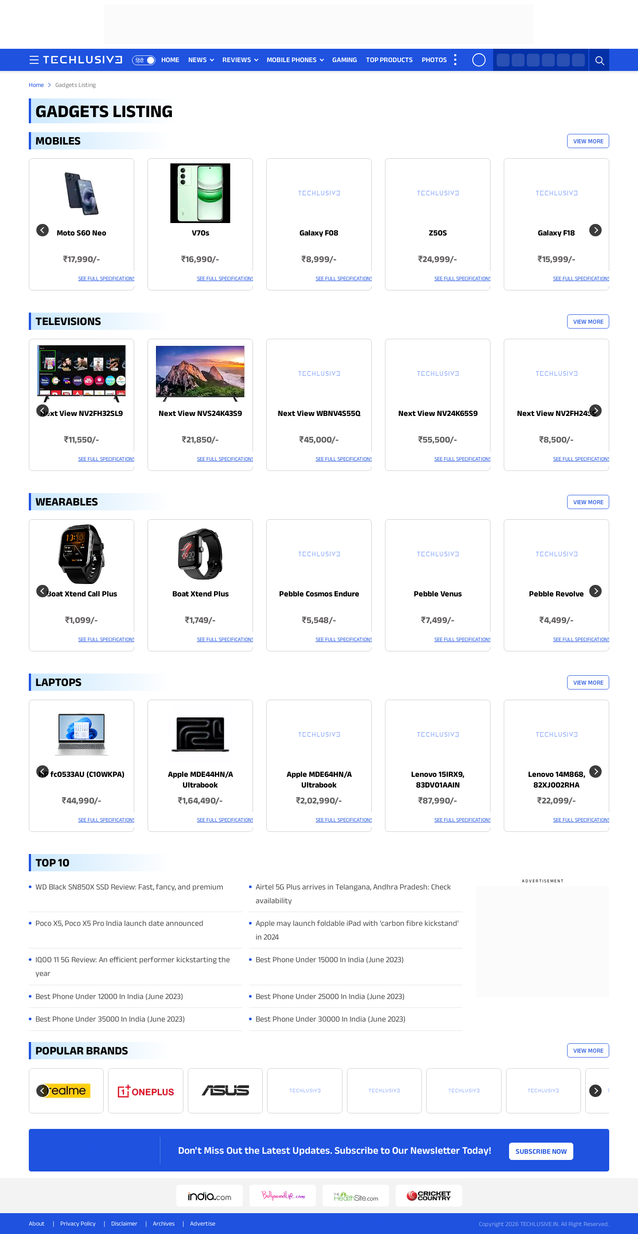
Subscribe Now (541, 1150)
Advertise (202, 1223)
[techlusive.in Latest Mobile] (81, 224)
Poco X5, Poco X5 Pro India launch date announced (119, 923)
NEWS (198, 59)
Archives (164, 1223)
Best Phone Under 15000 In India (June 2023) (330, 959)
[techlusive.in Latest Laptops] (81, 766)
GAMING (345, 59)
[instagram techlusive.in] (548, 60)
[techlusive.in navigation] (35, 60)
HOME (171, 59)
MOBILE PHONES (292, 59)
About (37, 1223)
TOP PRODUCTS (389, 59)
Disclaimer (124, 1223)
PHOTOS (434, 59)
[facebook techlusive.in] (533, 60)
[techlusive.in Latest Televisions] (81, 405)
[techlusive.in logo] (84, 61)
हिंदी (141, 60)
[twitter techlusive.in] (518, 60)
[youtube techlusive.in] (563, 60)
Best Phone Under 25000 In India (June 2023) (330, 996)
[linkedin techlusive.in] (578, 60)
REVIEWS (237, 59)
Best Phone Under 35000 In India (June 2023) (110, 1019)
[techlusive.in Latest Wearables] (81, 585)
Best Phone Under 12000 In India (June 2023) (109, 996)
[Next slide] (595, 1091)
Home (36, 84)
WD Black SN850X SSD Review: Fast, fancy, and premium (129, 886)
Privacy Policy (78, 1223)
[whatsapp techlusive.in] (503, 60)
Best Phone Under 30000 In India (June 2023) (330, 1019)
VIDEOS (467, 59)
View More (588, 141)
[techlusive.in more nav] (456, 60)
